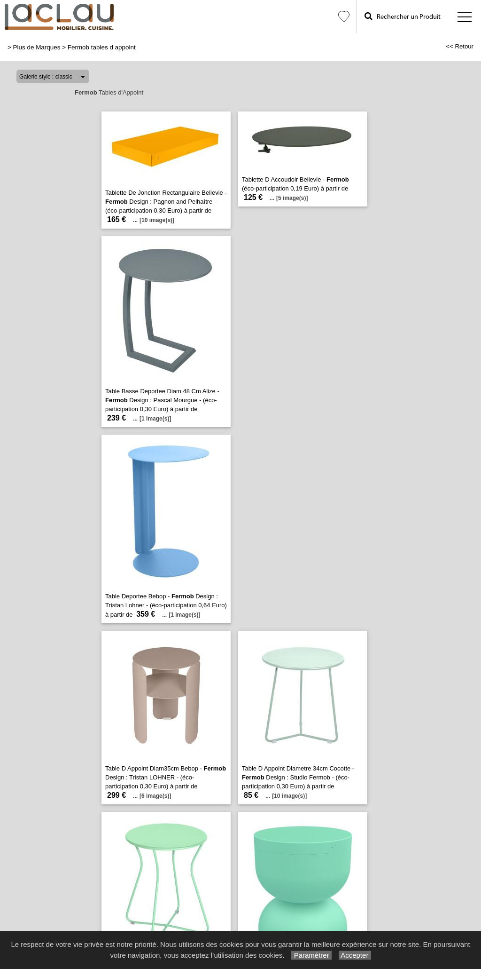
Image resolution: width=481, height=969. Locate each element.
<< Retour (459, 46)
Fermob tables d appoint (102, 47)
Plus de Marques (37, 47)
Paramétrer (311, 955)
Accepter (355, 955)
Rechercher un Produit (403, 16)
